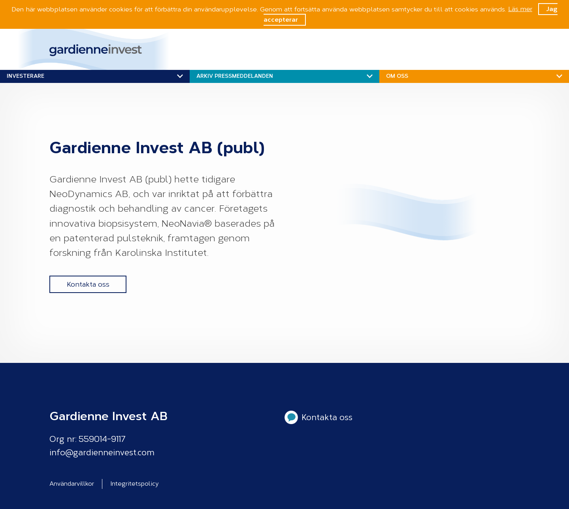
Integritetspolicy (134, 483)
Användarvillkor (71, 483)
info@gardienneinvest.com (101, 452)
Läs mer (520, 9)
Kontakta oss (88, 284)
